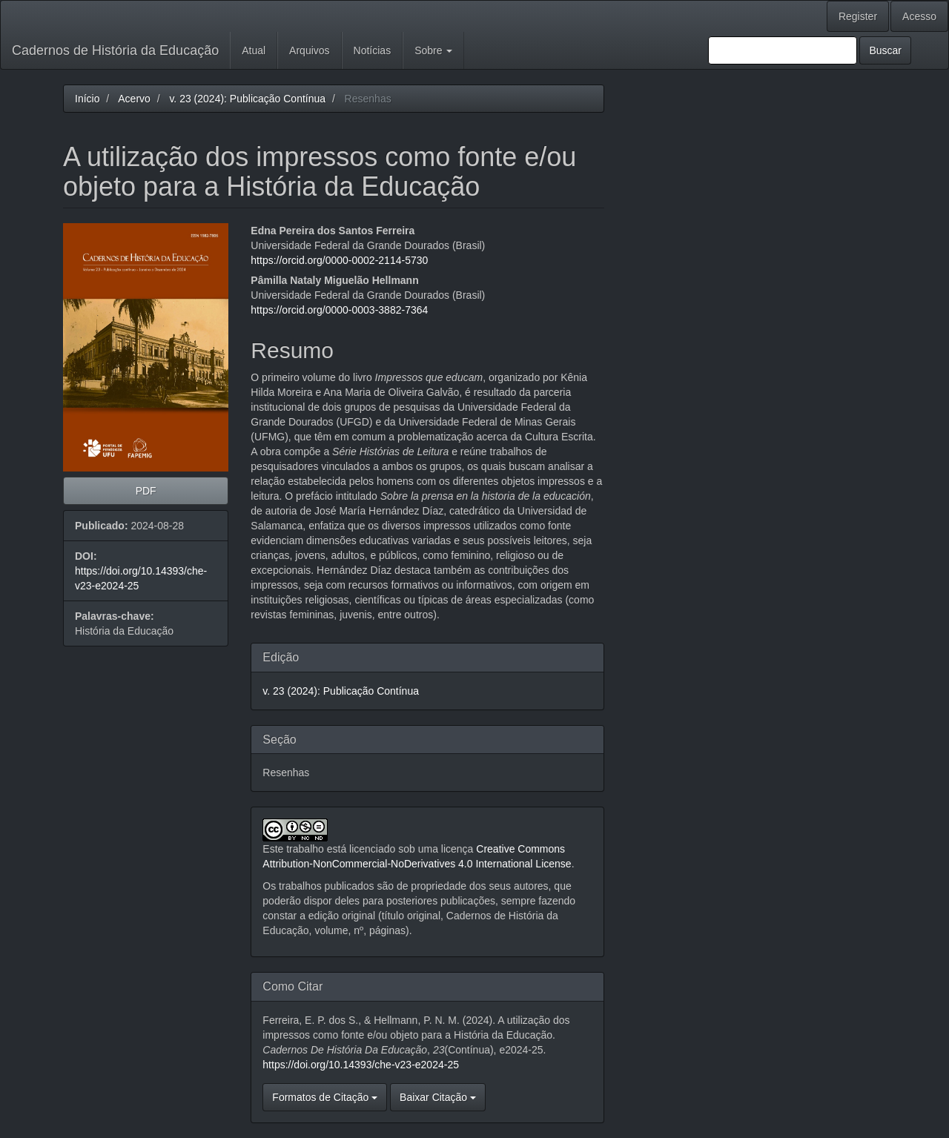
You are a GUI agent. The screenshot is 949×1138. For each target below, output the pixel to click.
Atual (253, 50)
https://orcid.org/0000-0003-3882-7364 (339, 310)
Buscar (885, 50)
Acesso (919, 16)
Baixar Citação (438, 1097)
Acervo (134, 99)
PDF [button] (146, 491)
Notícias (372, 50)
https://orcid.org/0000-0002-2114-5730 (339, 260)
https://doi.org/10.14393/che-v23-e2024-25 (360, 1065)
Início (87, 99)
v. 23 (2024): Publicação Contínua (247, 99)
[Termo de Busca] (782, 50)
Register (858, 16)
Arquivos (309, 50)
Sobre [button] (433, 50)
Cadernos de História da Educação (115, 50)
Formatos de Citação (324, 1097)
